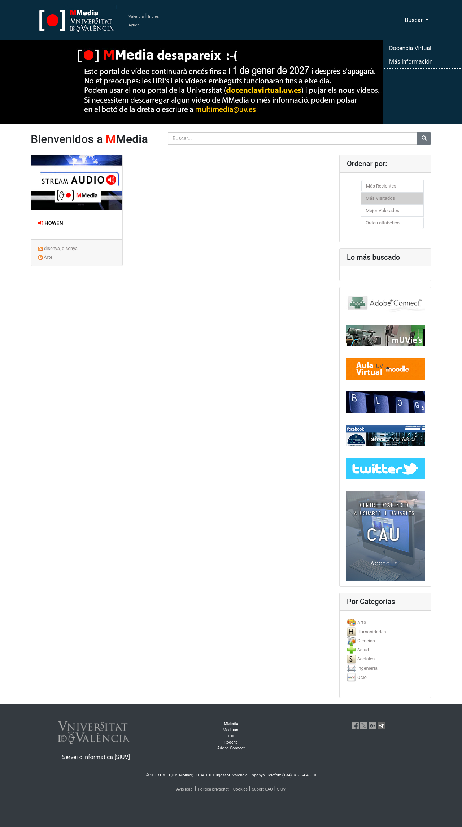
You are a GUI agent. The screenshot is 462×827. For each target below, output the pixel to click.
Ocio (362, 677)
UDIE (231, 736)
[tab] (385, 622)
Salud (363, 649)
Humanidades (371, 631)
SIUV (281, 789)
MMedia (231, 724)
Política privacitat (213, 789)
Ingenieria (367, 668)
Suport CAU (262, 789)
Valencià (136, 16)
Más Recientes (381, 186)
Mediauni (231, 730)
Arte (48, 257)
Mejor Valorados (382, 210)
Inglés (153, 16)
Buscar (414, 20)
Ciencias (366, 640)
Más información (411, 61)
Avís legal (185, 789)
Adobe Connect (231, 748)
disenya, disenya (61, 248)
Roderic (231, 742)
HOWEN (50, 223)
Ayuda (134, 25)
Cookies (240, 789)
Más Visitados (380, 198)
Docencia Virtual (410, 48)
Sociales (366, 659)
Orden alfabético (383, 222)
